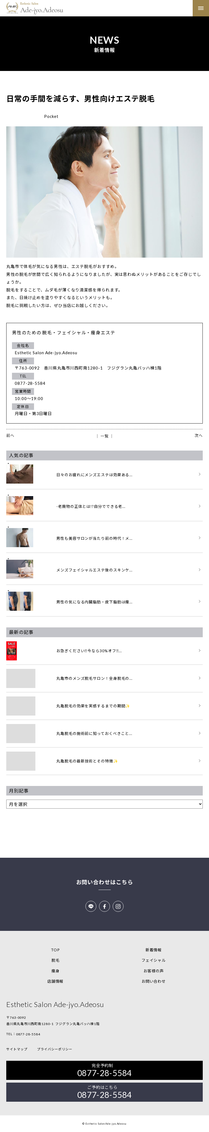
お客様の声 (153, 971)
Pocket (51, 116)
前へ (10, 435)
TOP (55, 950)
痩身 (55, 971)
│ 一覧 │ (104, 436)
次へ (199, 435)
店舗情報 (55, 981)
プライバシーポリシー (54, 1049)
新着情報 (154, 950)
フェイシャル (154, 960)
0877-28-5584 (28, 1034)
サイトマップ (16, 1049)
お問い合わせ (154, 981)
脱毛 (55, 960)
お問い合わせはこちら (104, 882)
